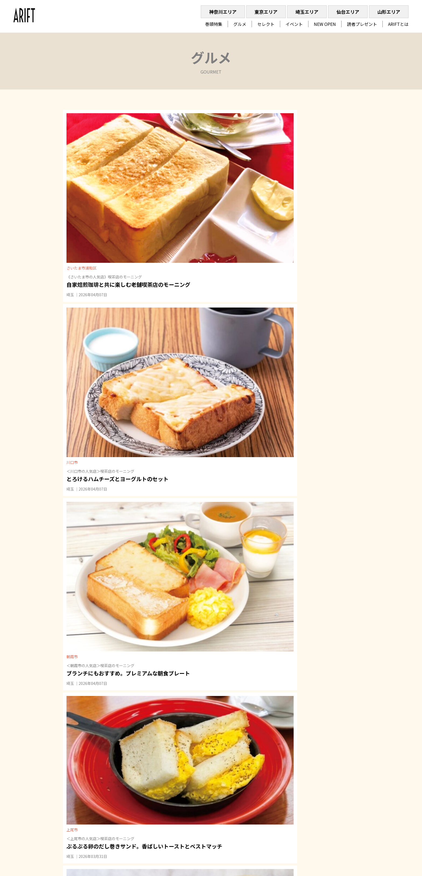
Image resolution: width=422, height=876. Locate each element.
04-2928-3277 (328, 822)
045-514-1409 (335, 791)
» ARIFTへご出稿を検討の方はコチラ (317, 840)
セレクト (266, 24)
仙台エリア (347, 11)
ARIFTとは (398, 24)
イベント (294, 24)
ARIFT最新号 (215, 819)
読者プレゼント (362, 24)
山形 (204, 784)
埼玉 (72, 212)
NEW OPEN (325, 24)
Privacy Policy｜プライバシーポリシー (317, 781)
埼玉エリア (307, 11)
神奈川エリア (223, 11)
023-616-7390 (325, 814)
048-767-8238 (325, 799)
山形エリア (388, 11)
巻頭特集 (213, 24)
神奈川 (157, 784)
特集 (155, 802)
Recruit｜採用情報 (300, 774)
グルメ (239, 24)
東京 (170, 784)
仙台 (193, 784)
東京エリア (266, 11)
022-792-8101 (325, 806)
